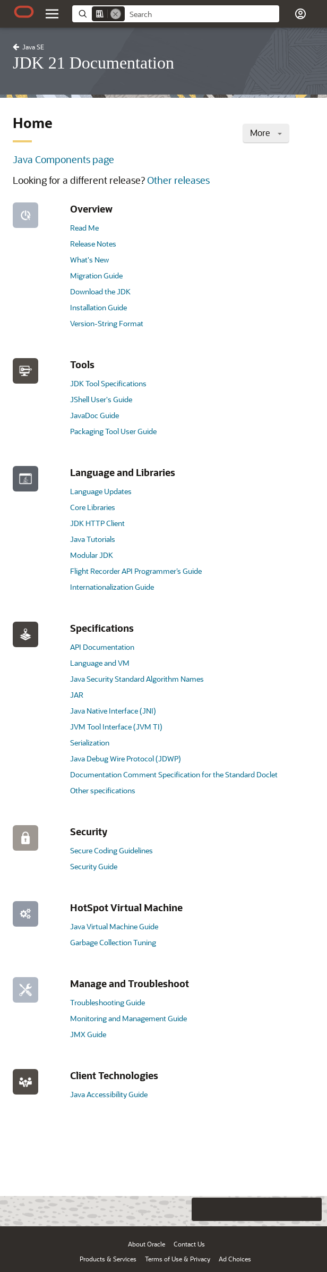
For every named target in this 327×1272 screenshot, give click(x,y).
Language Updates (101, 491)
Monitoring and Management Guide (128, 1018)
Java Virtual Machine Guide (114, 926)
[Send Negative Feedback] (288, 1209)
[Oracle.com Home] (24, 12)
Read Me (84, 228)
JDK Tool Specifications (108, 383)
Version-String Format (106, 323)
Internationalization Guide (112, 587)
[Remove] (116, 14)
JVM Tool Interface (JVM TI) (116, 727)
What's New (89, 260)
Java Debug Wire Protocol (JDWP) (125, 758)
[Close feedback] (181, 1209)
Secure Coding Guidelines (111, 850)
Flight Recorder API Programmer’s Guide (136, 571)
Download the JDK (100, 291)
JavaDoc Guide (94, 415)
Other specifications (102, 790)
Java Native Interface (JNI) (113, 711)
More (266, 132)
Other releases (178, 180)
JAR (76, 695)
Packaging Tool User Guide (113, 431)
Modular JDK (91, 555)
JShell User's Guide (101, 399)
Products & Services (108, 1258)
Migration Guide (96, 275)
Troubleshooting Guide (107, 1002)
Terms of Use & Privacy (177, 1258)
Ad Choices (235, 1258)
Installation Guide (98, 307)
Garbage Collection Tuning (113, 942)
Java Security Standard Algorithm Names (137, 679)
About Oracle (146, 1244)
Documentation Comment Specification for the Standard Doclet (174, 774)
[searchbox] (202, 14)
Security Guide (93, 866)
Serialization (89, 742)
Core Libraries (92, 507)
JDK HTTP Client (97, 523)
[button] (300, 14)
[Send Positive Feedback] (310, 1209)
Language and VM (100, 663)
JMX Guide (88, 1034)
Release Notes (93, 244)
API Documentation (102, 647)
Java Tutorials (92, 539)
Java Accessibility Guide (109, 1094)
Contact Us (189, 1244)
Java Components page (63, 159)
